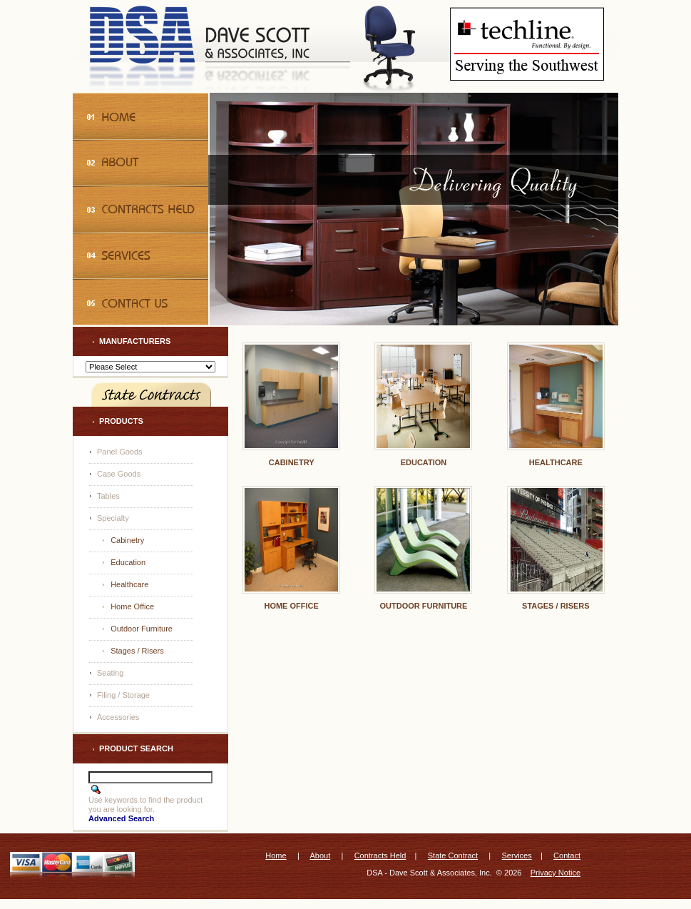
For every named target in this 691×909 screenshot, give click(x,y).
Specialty (113, 518)
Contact (566, 855)
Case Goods (118, 473)
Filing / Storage (123, 695)
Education (128, 562)
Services (517, 855)
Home (275, 855)
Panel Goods (120, 451)
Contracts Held (380, 855)
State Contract (453, 855)
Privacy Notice (555, 872)
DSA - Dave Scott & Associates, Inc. (429, 872)
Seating (110, 673)
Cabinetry (127, 540)
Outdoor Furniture (142, 628)
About (319, 855)
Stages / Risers (137, 650)
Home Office (132, 606)
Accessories (118, 717)
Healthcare (129, 584)
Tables (108, 496)
